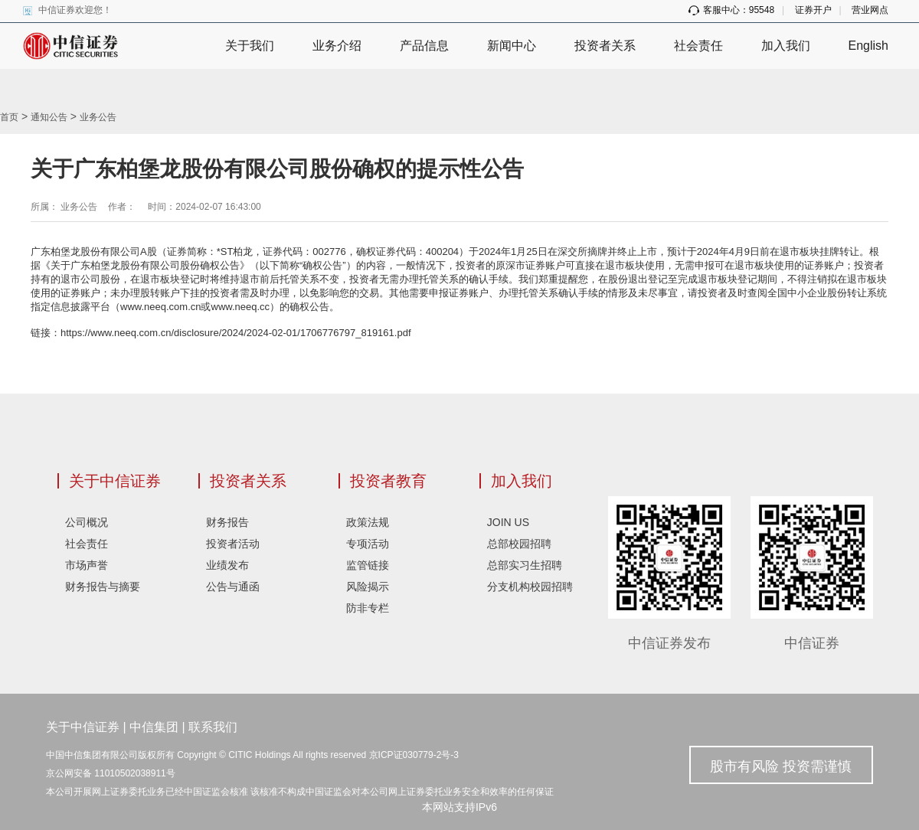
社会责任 (698, 45)
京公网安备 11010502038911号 (110, 773)
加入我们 (785, 45)
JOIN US (508, 522)
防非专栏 (367, 608)
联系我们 (212, 727)
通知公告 (49, 117)
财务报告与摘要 (102, 586)
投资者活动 (233, 544)
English (868, 45)
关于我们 (249, 45)
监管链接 (367, 565)
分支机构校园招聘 (530, 586)
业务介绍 (336, 45)
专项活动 (367, 544)
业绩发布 (227, 565)
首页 (9, 117)
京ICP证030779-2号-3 (414, 755)
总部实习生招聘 (524, 565)
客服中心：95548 (731, 10)
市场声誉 (86, 565)
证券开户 (813, 10)
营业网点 (870, 10)
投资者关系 (605, 45)
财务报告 (227, 522)
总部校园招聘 (519, 544)
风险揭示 (367, 586)
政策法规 (367, 522)
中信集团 (153, 727)
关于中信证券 (115, 481)
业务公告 (98, 117)
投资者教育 (388, 481)
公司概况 (86, 522)
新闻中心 (511, 45)
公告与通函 (233, 586)
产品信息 (424, 45)
